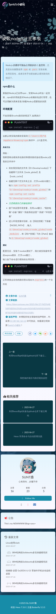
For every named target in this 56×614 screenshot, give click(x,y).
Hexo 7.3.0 (21, 606)
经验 (19, 332)
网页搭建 (8, 332)
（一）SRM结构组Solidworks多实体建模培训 (26, 581)
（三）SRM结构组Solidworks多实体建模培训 (26, 551)
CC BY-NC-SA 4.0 (18, 319)
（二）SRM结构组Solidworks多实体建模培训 (26, 560)
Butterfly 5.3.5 (38, 606)
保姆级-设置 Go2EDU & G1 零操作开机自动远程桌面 (28, 570)
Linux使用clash (13, 541)
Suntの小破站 (14, 323)
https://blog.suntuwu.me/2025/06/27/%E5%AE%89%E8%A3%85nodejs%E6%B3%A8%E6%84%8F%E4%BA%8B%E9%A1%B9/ (27, 306)
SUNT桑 (22, 294)
